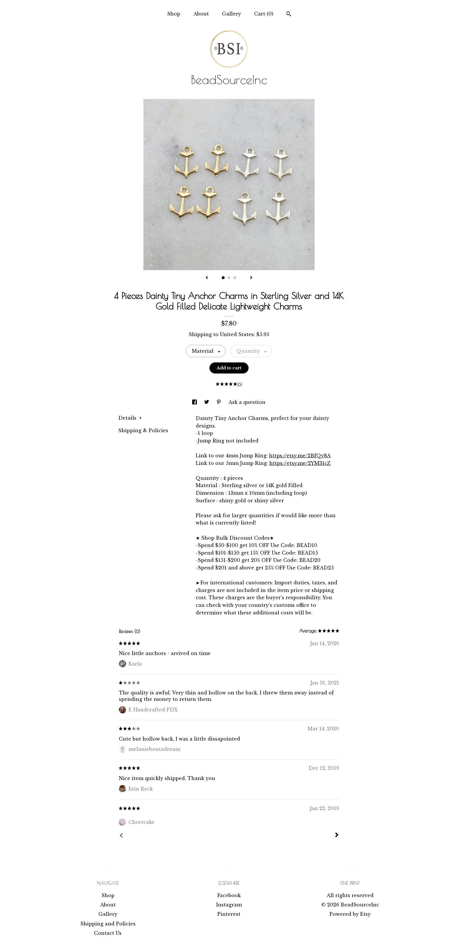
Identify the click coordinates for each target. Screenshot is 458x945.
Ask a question (247, 402)
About (201, 14)
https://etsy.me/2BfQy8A (300, 455)
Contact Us (108, 933)
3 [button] (234, 277)
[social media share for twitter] (207, 402)
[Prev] (121, 836)
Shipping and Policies (108, 924)
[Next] (336, 835)
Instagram (229, 905)
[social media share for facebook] (195, 402)
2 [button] (229, 277)
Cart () (263, 14)
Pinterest (228, 914)
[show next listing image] (251, 278)
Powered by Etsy (350, 914)
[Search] (289, 14)
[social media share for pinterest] (219, 402)
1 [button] (223, 277)
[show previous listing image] (206, 278)
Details (130, 418)
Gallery (231, 14)
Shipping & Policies (143, 430)
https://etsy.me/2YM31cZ (300, 463)
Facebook (229, 895)
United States (237, 334)
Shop (173, 14)
